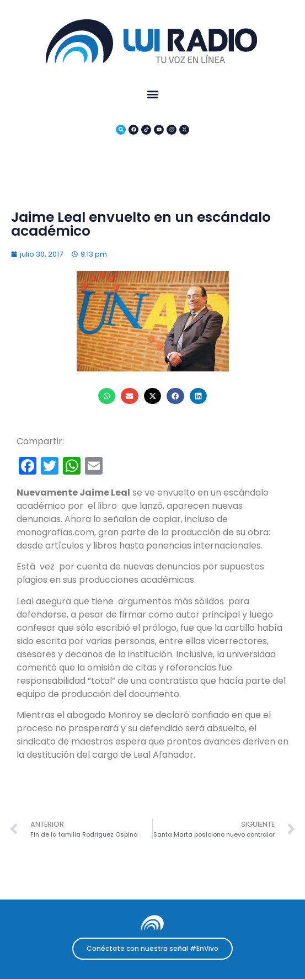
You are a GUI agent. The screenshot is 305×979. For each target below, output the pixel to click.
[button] (152, 94)
